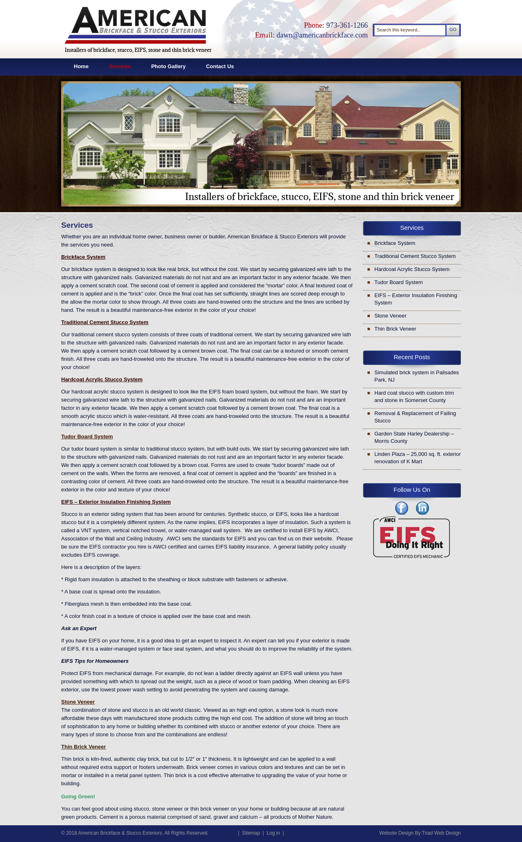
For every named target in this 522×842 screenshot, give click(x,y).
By (417, 833)
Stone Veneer (390, 316)
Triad (427, 833)
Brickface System (394, 243)
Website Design (396, 833)
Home (81, 66)
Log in (273, 833)
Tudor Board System (398, 282)
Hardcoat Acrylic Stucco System (411, 269)
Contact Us (220, 66)
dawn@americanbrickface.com (322, 35)
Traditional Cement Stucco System (415, 256)
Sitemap (251, 833)
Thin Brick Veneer (395, 329)
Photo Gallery (168, 66)
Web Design (447, 833)
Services (120, 66)
